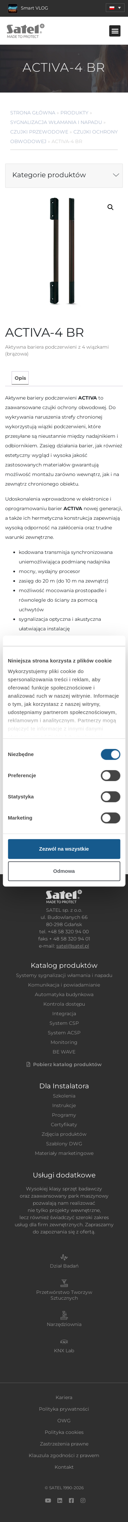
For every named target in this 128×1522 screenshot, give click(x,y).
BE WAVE (64, 1052)
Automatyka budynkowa (64, 994)
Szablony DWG (64, 1144)
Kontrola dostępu (64, 1004)
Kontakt (64, 1467)
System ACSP (64, 1033)
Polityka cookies (64, 1432)
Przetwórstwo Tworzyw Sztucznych (64, 1295)
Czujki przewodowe (39, 132)
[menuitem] (115, 7)
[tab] (20, 378)
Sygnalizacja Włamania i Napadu (56, 122)
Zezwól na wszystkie (64, 849)
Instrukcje (64, 1105)
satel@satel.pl (72, 946)
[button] (115, 31)
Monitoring (64, 1042)
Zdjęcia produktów (64, 1134)
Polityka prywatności (64, 1409)
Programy (64, 1115)
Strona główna (32, 113)
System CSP (64, 1023)
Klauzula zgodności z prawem (64, 1455)
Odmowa (64, 871)
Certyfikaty (64, 1124)
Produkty (74, 113)
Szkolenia (64, 1096)
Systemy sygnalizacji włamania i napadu (64, 975)
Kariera (64, 1397)
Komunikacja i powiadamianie (64, 985)
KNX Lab (64, 1351)
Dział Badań (64, 1266)
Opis (20, 378)
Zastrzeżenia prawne (64, 1444)
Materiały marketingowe (64, 1153)
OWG (64, 1421)
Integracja (64, 1013)
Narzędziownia (64, 1324)
